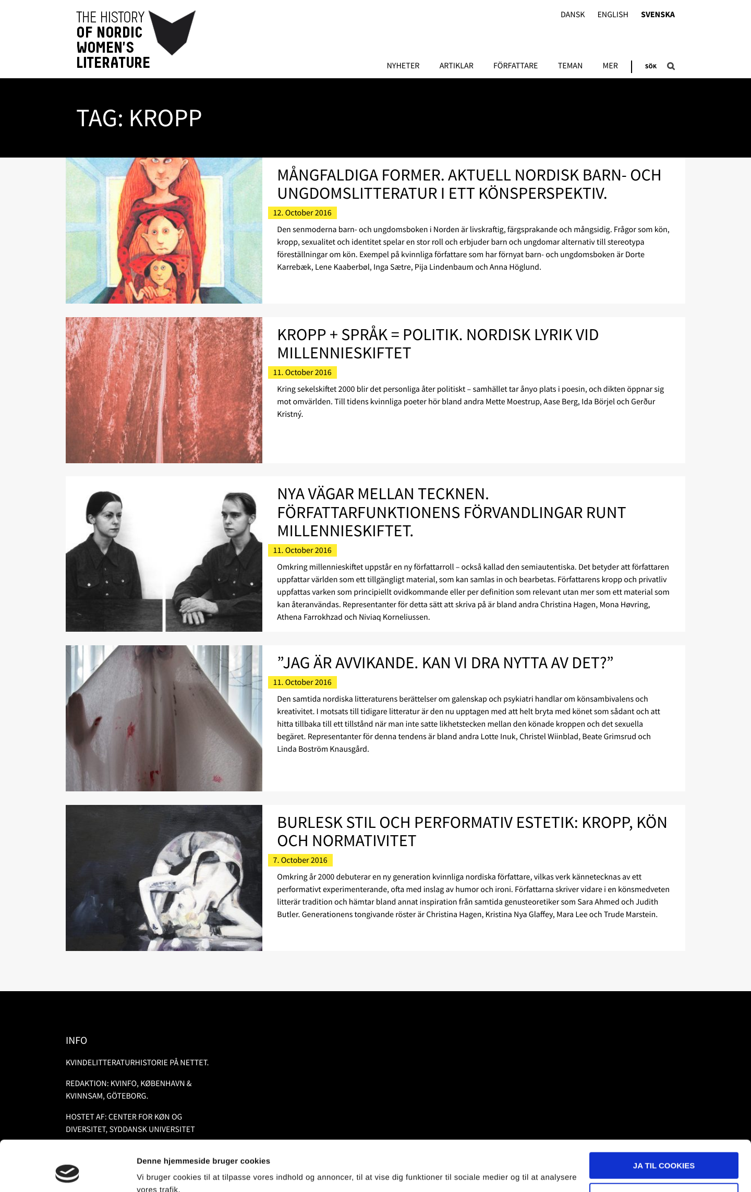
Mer (610, 66)
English (612, 14)
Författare (515, 66)
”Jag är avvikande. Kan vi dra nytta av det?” (445, 662)
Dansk (573, 14)
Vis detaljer (158, 1171)
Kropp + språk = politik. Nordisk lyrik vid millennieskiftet (438, 343)
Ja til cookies (664, 1118)
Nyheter (402, 66)
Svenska (658, 14)
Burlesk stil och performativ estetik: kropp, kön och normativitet (472, 831)
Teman (570, 66)
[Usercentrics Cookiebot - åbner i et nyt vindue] (67, 1171)
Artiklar (457, 66)
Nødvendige (664, 1148)
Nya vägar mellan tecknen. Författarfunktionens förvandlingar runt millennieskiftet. (451, 511)
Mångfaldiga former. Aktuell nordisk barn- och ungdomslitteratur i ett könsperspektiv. (469, 183)
